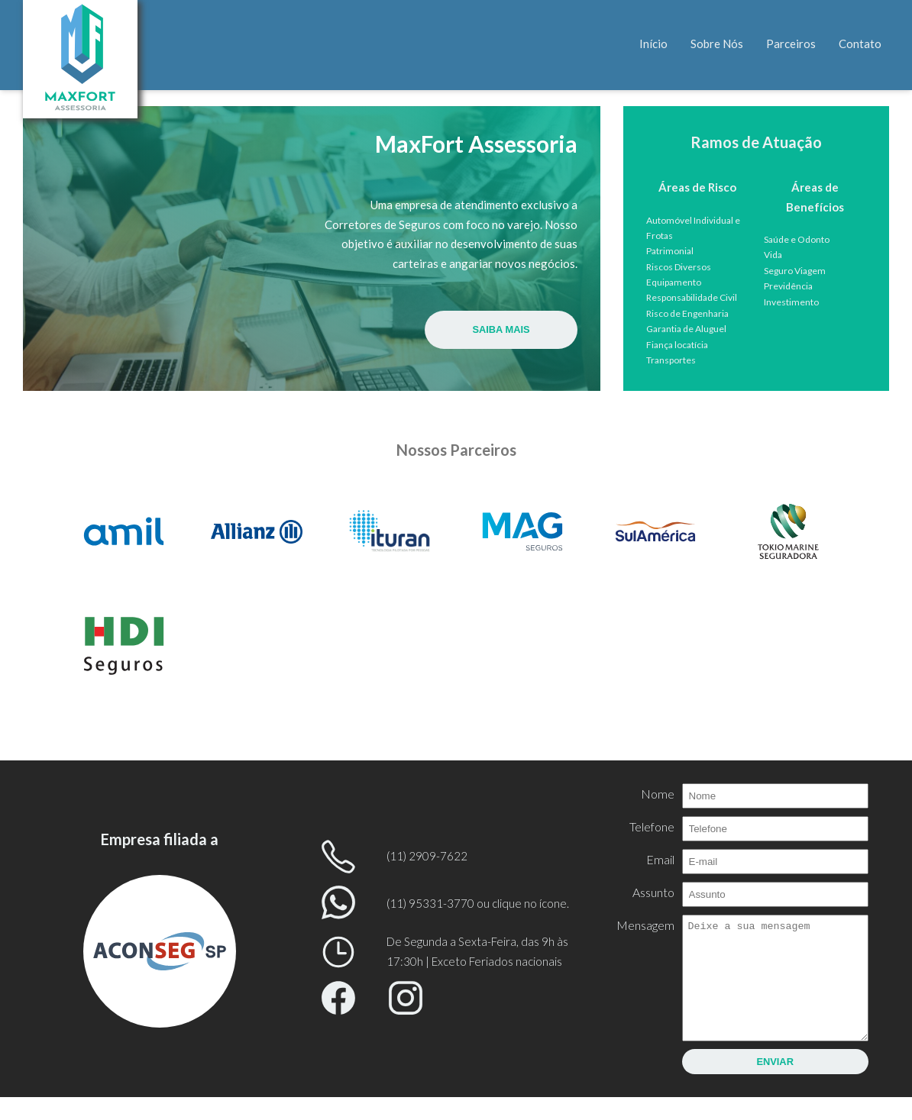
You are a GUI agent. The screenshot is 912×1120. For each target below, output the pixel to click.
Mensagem (645, 925)
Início (653, 43)
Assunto (653, 892)
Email (659, 859)
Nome (657, 793)
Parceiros (791, 43)
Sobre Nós (716, 43)
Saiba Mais (501, 328)
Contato (860, 43)
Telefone (651, 826)
